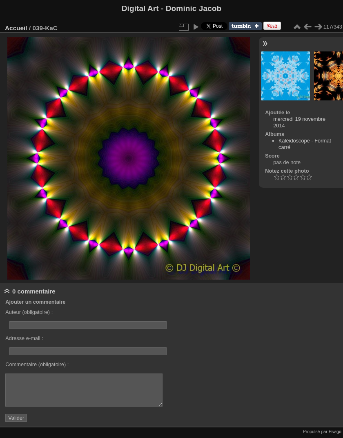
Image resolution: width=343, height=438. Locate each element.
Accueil (16, 27)
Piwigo (335, 431)
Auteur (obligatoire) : (29, 312)
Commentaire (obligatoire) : (37, 364)
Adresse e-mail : (24, 338)
